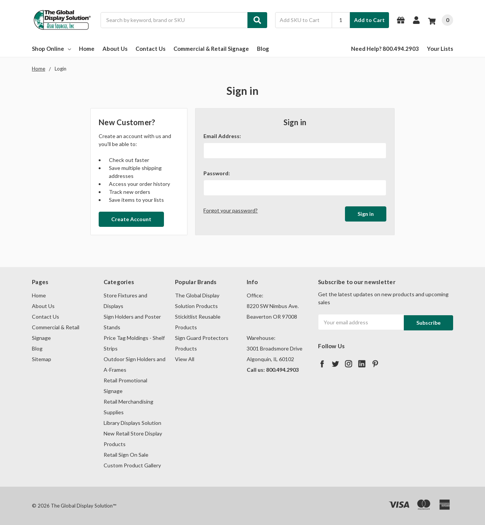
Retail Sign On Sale (126, 454)
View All (184, 359)
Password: (216, 173)
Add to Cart (369, 20)
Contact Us (150, 48)
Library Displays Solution (132, 423)
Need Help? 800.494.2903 (385, 48)
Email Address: (222, 136)
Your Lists (440, 48)
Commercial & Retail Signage (211, 48)
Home (86, 48)
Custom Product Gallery (132, 465)
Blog (263, 48)
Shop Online (51, 48)
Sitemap (41, 359)
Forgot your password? (230, 210)
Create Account (131, 219)
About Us (115, 48)
